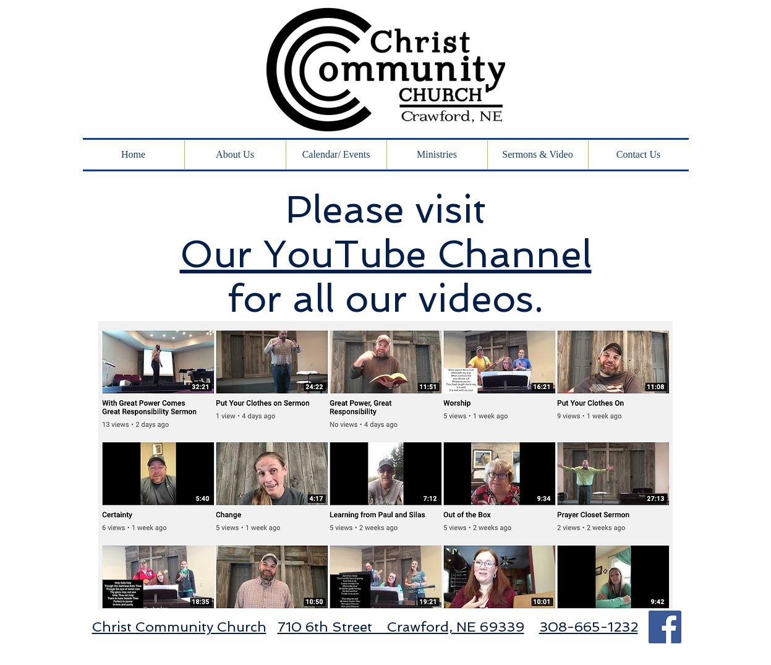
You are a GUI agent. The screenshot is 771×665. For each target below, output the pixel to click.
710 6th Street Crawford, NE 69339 (401, 627)
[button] (538, 154)
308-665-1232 (588, 627)
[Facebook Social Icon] (665, 627)
